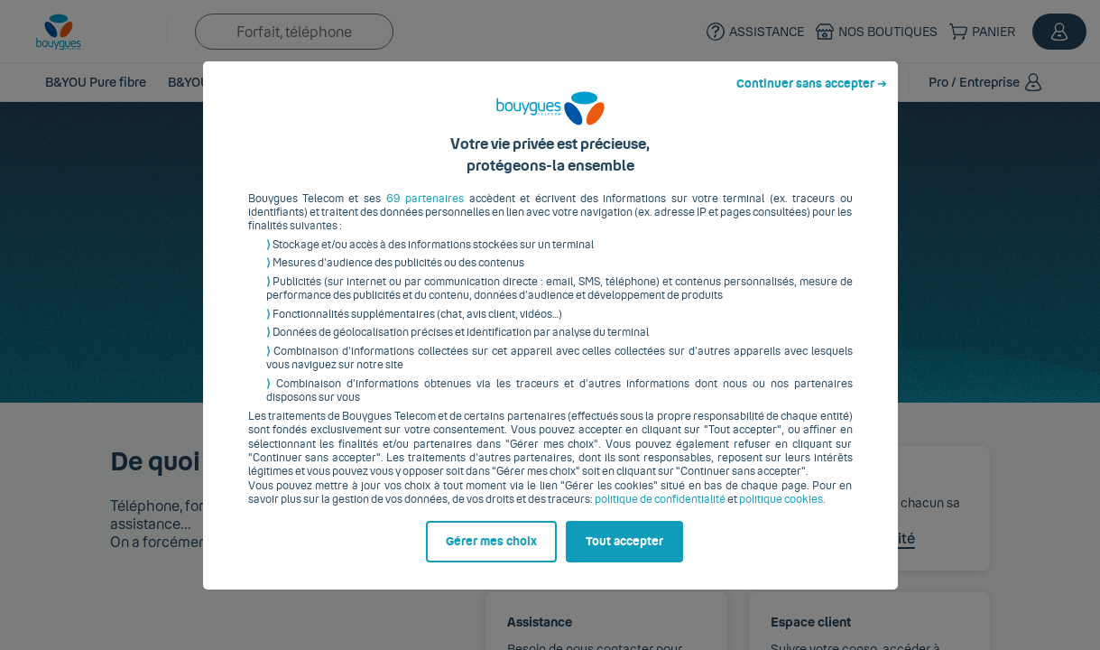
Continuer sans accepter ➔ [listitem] (811, 97)
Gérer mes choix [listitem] (491, 555)
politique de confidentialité (660, 513)
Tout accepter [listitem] (624, 555)
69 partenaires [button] (425, 212)
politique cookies (781, 513)
